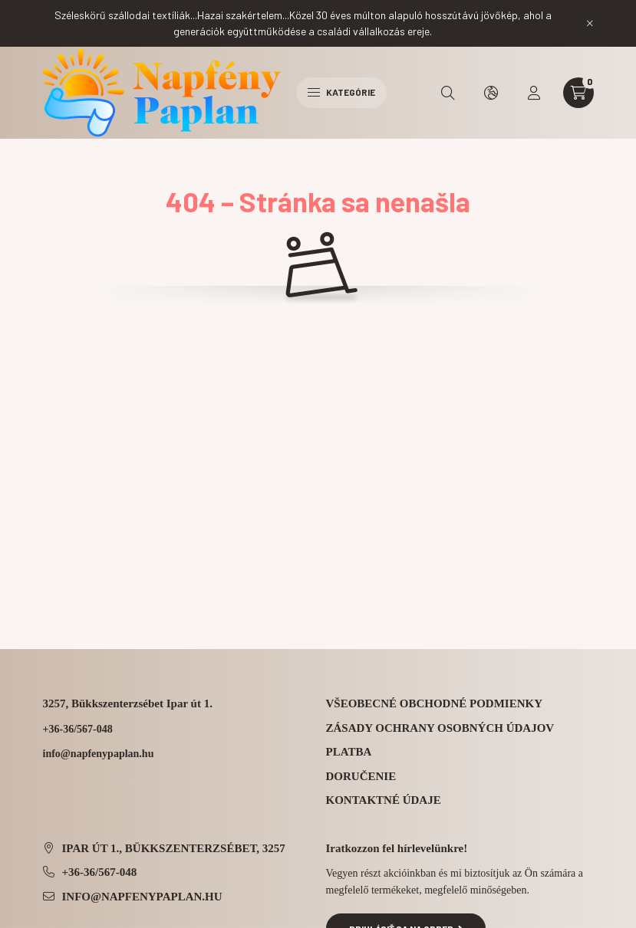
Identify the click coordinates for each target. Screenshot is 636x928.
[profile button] (534, 92)
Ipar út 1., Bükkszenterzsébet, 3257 (173, 848)
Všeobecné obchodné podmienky (434, 703)
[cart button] (578, 92)
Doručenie (361, 776)
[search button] (448, 92)
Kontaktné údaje (383, 800)
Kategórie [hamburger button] (341, 92)
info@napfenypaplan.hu (142, 896)
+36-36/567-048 (78, 729)
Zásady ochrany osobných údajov (440, 728)
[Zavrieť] (589, 22)
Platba (349, 752)
